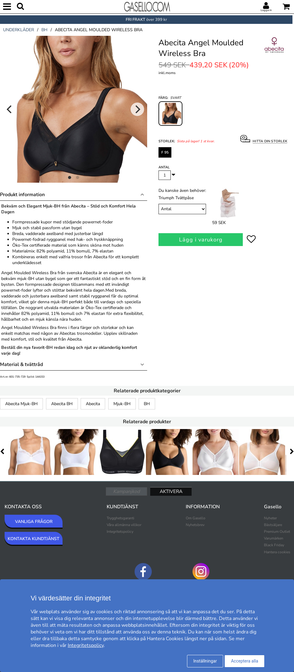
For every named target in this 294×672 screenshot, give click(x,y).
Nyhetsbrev (195, 524)
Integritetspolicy (120, 531)
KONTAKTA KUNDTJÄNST (33, 539)
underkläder (18, 30)
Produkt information (22, 194)
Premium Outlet (277, 531)
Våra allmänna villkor (124, 524)
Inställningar (205, 661)
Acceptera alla (244, 661)
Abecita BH (62, 404)
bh (44, 30)
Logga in (266, 10)
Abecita (93, 404)
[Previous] (10, 109)
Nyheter (270, 518)
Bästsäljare (273, 524)
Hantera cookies (277, 552)
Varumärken (273, 538)
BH (147, 404)
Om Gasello (195, 518)
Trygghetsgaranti (120, 518)
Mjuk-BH (122, 404)
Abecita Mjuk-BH (21, 404)
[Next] (137, 109)
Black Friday (274, 545)
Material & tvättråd (21, 364)
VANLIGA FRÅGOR (33, 522)
